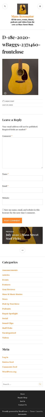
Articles (6, 275)
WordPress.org (9, 371)
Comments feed (9, 367)
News (4, 299)
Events (5, 279)
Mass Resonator (22, 16)
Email (5, 186)
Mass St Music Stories (12, 294)
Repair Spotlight (10, 313)
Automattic (22, 414)
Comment (7, 136)
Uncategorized (9, 333)
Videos (5, 337)
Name (5, 174)
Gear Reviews (8, 289)
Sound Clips (7, 323)
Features (6, 284)
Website (5, 198)
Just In (22, 401)
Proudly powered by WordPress (14, 411)
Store (22, 394)
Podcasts (6, 308)
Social (5, 318)
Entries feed (8, 362)
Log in (5, 357)
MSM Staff (9, 101)
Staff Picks (7, 328)
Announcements (10, 270)
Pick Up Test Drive (10, 304)
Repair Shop (22, 397)
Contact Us (22, 405)
